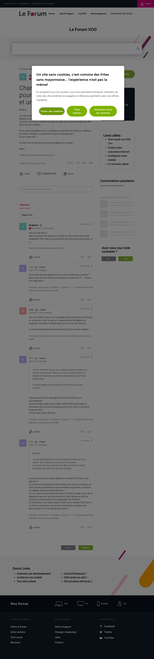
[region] (78, 93)
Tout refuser (77, 111)
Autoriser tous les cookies (103, 111)
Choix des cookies (52, 111)
